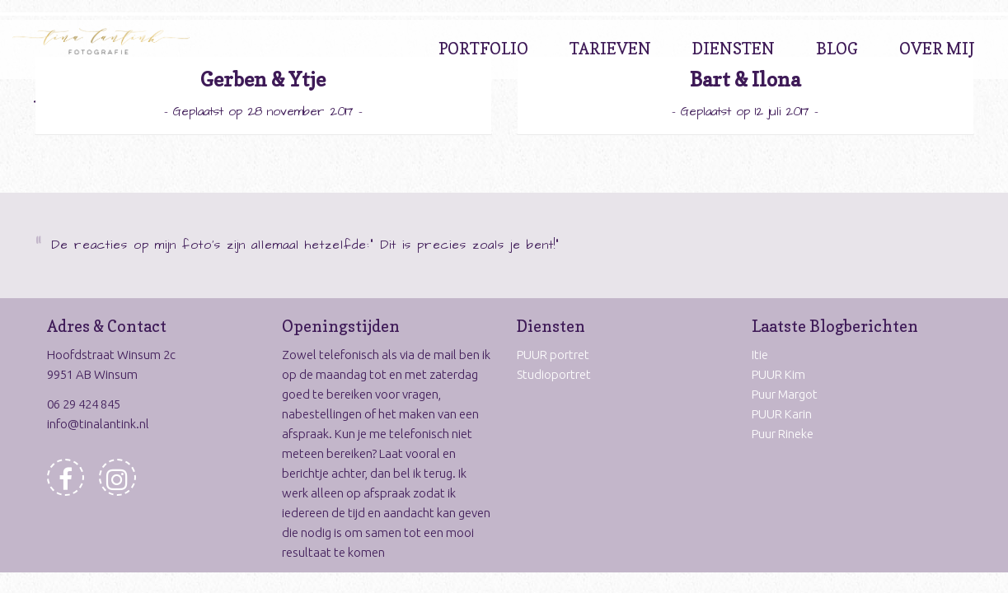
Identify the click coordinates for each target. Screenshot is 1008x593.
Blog (837, 49)
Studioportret (554, 374)
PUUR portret (553, 355)
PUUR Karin (782, 414)
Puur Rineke (782, 434)
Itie (760, 355)
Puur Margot (785, 394)
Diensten (733, 49)
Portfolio (483, 49)
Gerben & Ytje (263, 79)
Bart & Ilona (745, 79)
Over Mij (937, 49)
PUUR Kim (778, 374)
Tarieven (610, 49)
